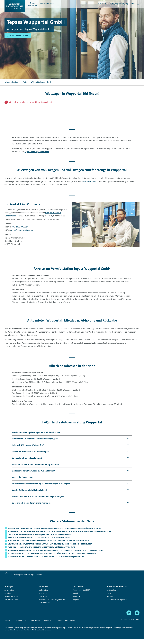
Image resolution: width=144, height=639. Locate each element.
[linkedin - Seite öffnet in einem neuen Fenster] (128, 612)
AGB (26, 620)
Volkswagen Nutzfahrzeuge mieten (52, 599)
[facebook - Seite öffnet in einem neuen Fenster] (137, 612)
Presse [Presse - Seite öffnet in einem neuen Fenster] (109, 593)
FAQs (25, 82)
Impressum (18, 620)
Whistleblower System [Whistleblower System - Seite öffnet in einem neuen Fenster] (66, 620)
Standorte (76, 596)
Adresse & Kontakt (11, 82)
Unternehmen (112, 590)
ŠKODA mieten (44, 603)
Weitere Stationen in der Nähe (42, 82)
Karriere (110, 596)
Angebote (8, 593)
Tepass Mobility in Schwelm (37, 151)
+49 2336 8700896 (20, 226)
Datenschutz (36, 620)
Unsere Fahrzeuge (11, 596)
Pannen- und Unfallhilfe (82, 590)
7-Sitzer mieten (90, 181)
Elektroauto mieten (11, 599)
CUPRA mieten (44, 596)
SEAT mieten (43, 593)
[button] (36, 432)
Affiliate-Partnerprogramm (117, 599)
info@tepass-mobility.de (22, 230)
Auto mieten (9, 590)
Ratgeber (76, 599)
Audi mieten (43, 590)
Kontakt (76, 593)
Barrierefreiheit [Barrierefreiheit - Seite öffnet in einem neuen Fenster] (49, 620)
